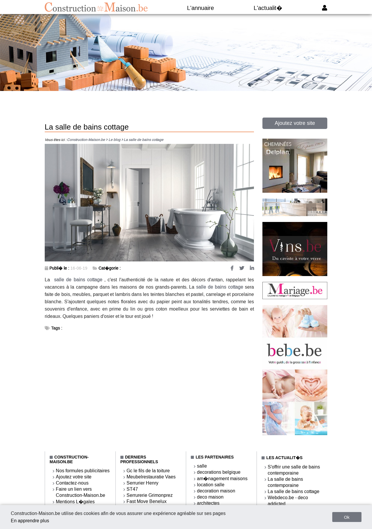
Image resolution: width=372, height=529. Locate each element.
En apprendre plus (30, 521)
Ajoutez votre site (295, 123)
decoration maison (216, 491)
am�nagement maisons (222, 478)
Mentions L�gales (75, 502)
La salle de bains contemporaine (285, 482)
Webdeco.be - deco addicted (288, 500)
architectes (208, 503)
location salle (210, 485)
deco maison (210, 497)
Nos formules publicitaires (83, 471)
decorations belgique (218, 472)
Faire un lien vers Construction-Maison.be (80, 492)
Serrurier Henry (142, 483)
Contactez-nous (72, 483)
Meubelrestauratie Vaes (151, 477)
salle (202, 466)
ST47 (132, 489)
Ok (346, 517)
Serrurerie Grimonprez (150, 495)
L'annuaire (200, 8)
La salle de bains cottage (293, 491)
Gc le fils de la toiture (148, 471)
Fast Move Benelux (147, 501)
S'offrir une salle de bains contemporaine (294, 470)
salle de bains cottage (78, 280)
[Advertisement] (186, 109)
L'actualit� (268, 8)
